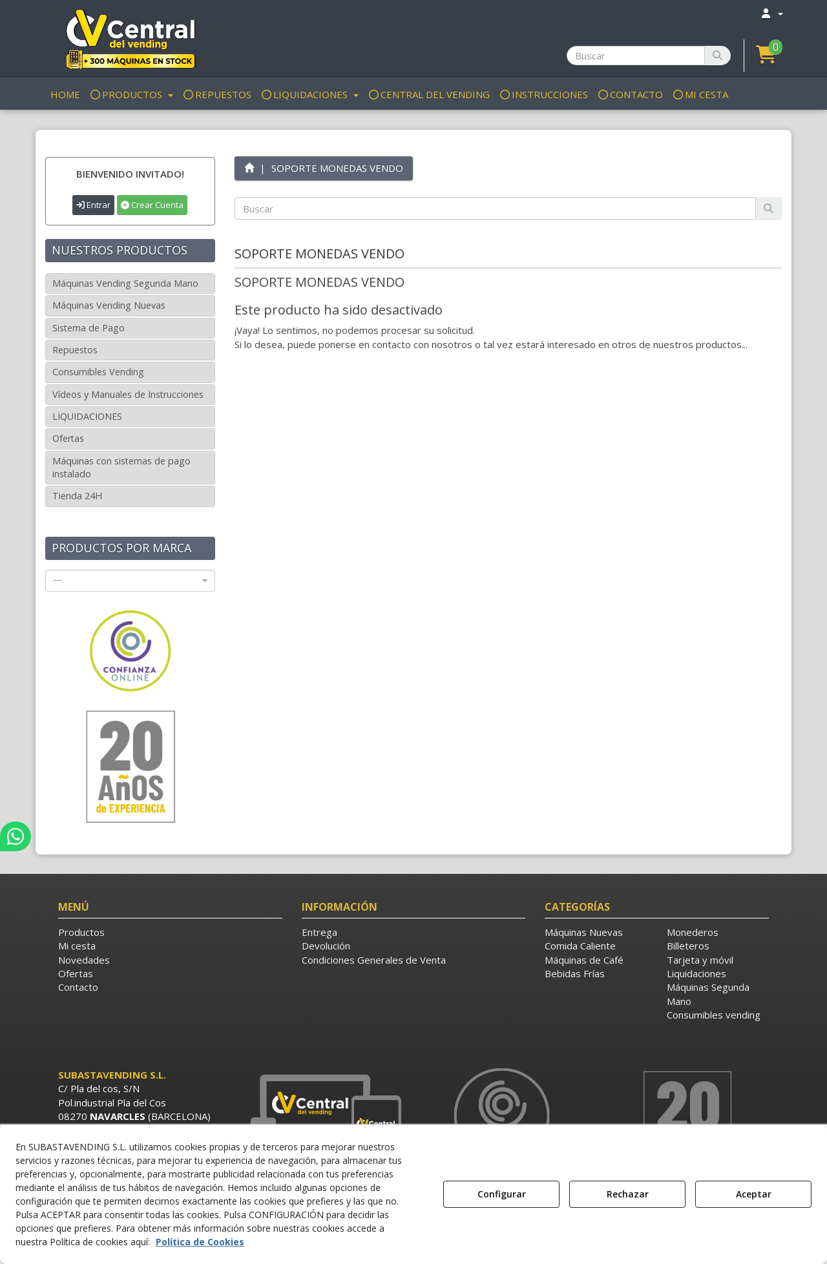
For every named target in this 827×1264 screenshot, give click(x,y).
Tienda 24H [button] (77, 496)
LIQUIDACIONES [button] (87, 416)
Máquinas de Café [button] (584, 959)
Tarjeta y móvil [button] (700, 959)
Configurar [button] (501, 1194)
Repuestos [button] (75, 350)
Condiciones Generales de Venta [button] (374, 959)
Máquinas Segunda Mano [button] (708, 993)
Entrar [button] (93, 205)
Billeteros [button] (688, 945)
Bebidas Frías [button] (575, 973)
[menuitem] (771, 13)
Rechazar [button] (628, 1194)
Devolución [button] (326, 945)
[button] (130, 38)
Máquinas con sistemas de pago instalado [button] (121, 467)
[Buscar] (717, 55)
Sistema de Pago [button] (88, 328)
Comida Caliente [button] (580, 945)
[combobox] (130, 581)
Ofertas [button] (68, 438)
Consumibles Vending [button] (98, 372)
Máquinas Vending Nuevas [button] (108, 305)
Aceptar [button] (753, 1194)
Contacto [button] (78, 986)
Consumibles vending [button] (713, 1014)
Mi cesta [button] (77, 945)
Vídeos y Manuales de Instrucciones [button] (128, 394)
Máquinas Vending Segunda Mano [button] (125, 283)
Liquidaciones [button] (696, 973)
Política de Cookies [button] (200, 1242)
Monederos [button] (692, 932)
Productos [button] (81, 932)
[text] (496, 208)
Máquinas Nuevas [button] (584, 932)
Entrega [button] (319, 932)
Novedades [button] (84, 959)
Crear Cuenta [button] (152, 205)
